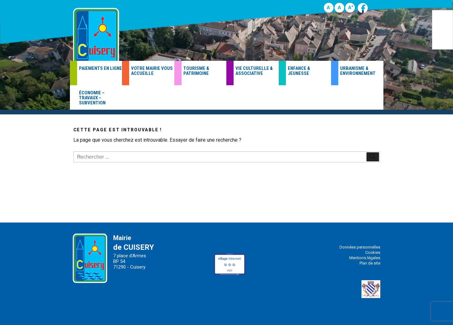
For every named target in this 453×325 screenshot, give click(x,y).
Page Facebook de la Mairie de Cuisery (363, 8)
